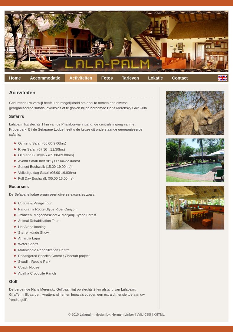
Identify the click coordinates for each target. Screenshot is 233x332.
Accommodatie (45, 78)
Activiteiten (80, 78)
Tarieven (130, 78)
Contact (180, 78)
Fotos (107, 78)
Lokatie (155, 78)
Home (15, 78)
